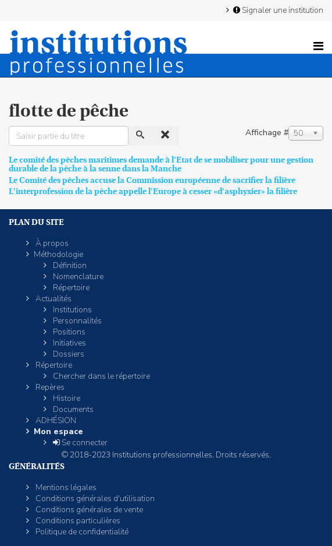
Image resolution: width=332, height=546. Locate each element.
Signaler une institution (277, 10)
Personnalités (76, 320)
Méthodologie (58, 254)
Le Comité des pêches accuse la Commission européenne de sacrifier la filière (152, 180)
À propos (51, 243)
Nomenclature (77, 276)
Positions (68, 331)
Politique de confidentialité (81, 531)
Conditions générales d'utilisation (94, 498)
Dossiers (67, 354)
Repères (49, 387)
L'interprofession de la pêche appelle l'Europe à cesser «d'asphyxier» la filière (153, 191)
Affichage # (266, 132)
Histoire (65, 398)
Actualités (53, 298)
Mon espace (58, 431)
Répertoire (70, 287)
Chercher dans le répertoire (100, 376)
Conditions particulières (77, 520)
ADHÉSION (55, 420)
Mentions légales (65, 487)
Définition (69, 265)
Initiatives (68, 342)
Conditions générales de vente (88, 509)
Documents (72, 409)
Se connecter (79, 442)
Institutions (71, 309)
